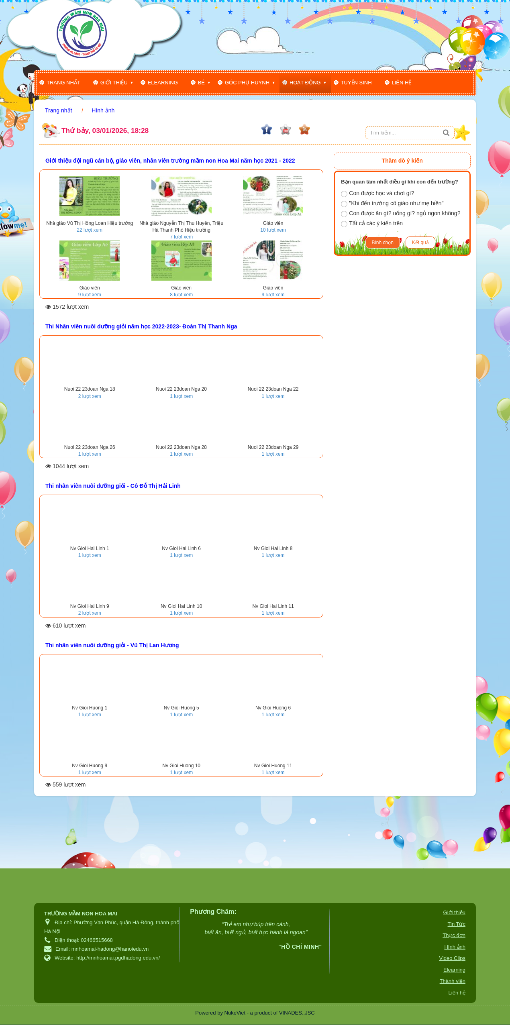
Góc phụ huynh (247, 82)
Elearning (163, 82)
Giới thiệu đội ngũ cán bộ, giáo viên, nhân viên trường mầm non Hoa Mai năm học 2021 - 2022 (170, 160)
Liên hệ (402, 82)
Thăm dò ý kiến (402, 160)
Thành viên (452, 981)
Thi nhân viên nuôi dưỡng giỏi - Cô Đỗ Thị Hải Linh (113, 486)
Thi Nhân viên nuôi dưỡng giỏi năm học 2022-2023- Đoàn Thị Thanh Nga (141, 326)
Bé (201, 82)
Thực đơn (454, 935)
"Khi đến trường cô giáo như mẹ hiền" (392, 203)
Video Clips (452, 958)
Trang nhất (63, 82)
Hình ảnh (454, 947)
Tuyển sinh (356, 82)
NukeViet (235, 1013)
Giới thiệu (114, 82)
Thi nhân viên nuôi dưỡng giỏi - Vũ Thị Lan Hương (112, 645)
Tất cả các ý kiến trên (372, 223)
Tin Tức (456, 924)
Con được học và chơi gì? (377, 193)
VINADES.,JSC (297, 1013)
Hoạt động (305, 82)
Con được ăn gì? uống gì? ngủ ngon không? (400, 213)
